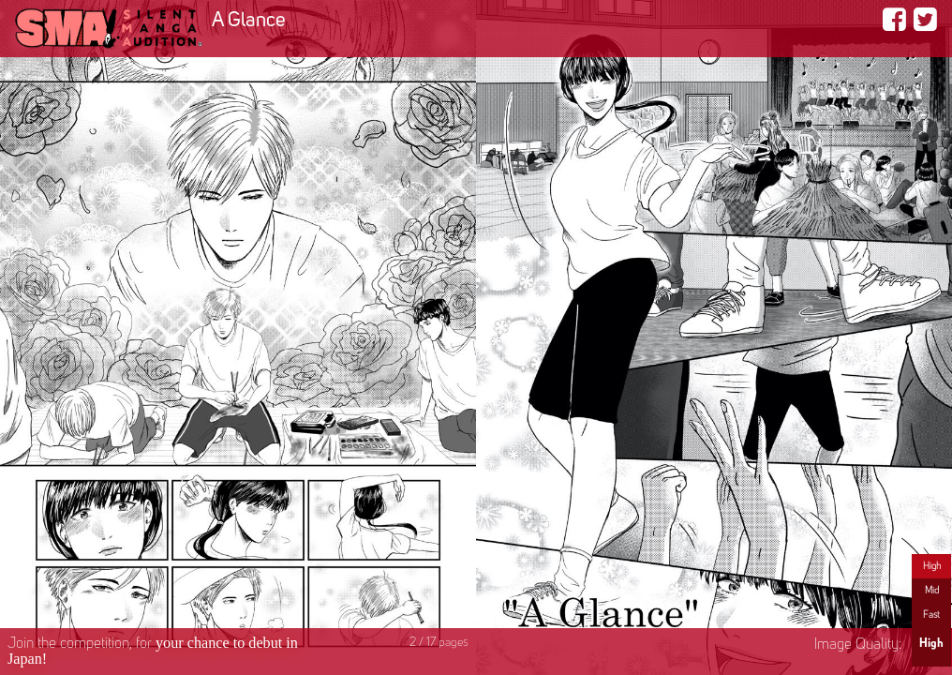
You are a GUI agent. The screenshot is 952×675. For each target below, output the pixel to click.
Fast (931, 615)
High (932, 566)
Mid (932, 590)
